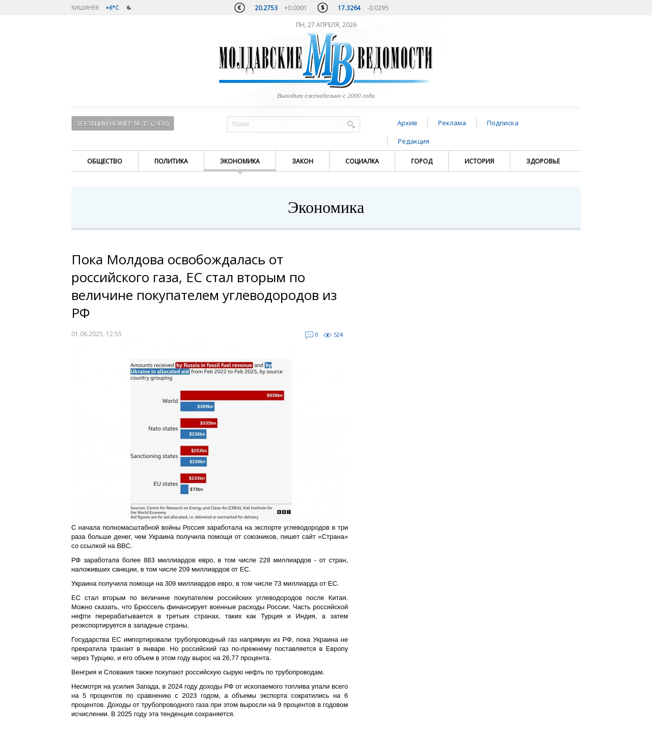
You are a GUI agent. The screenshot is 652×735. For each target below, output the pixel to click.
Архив (407, 122)
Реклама (452, 122)
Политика (171, 161)
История (479, 161)
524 (338, 334)
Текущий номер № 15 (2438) (123, 123)
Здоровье (543, 161)
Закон (302, 161)
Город (421, 161)
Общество (104, 161)
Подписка (503, 122)
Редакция (413, 141)
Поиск (351, 124)
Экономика (240, 161)
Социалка (362, 161)
